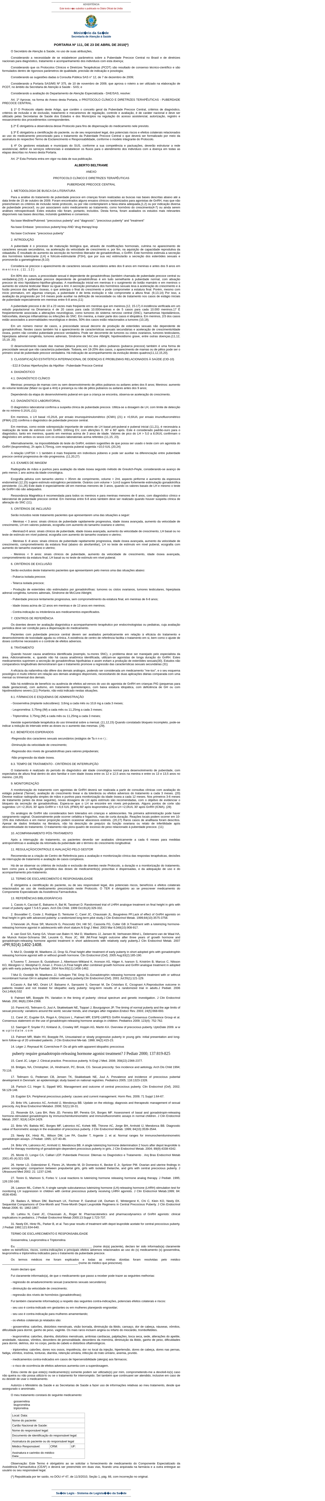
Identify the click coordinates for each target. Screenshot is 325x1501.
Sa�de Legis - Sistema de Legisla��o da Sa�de (91, 1493)
